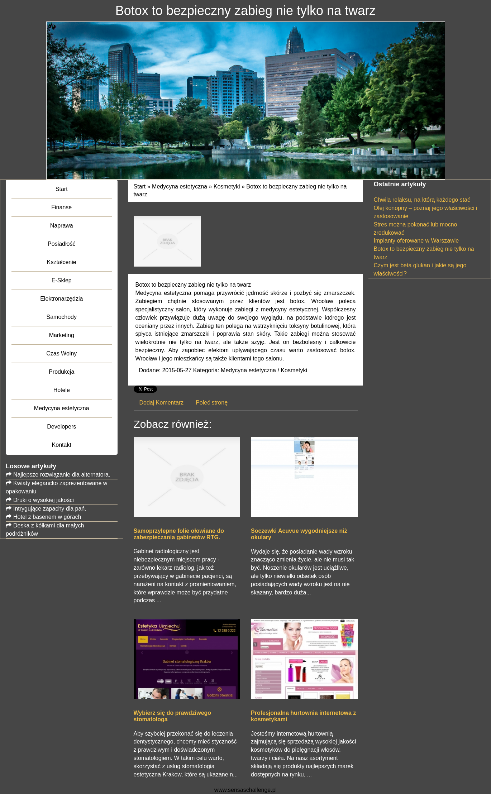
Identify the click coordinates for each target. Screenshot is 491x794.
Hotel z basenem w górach (47, 517)
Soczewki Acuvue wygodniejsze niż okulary (299, 534)
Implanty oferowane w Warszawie (416, 241)
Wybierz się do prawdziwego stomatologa (172, 716)
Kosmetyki (227, 186)
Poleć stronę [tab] (212, 403)
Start (140, 186)
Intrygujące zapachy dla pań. (49, 509)
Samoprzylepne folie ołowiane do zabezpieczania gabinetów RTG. (179, 534)
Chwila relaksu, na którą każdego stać (422, 200)
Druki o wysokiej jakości (43, 500)
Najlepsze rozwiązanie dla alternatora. (61, 475)
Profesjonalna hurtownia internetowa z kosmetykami (303, 716)
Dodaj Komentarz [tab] (161, 403)
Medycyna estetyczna (179, 186)
